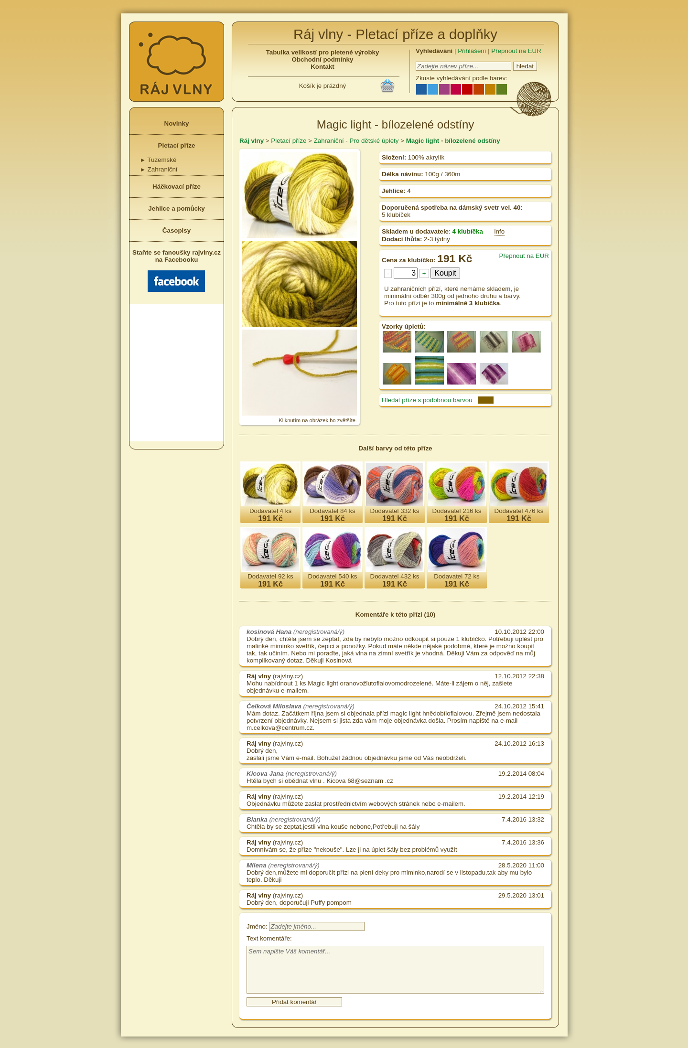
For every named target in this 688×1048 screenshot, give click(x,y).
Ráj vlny (251, 140)
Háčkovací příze (176, 186)
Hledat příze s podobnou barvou (427, 400)
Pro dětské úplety (373, 140)
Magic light (423, 140)
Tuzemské (158, 159)
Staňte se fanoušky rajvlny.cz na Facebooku (176, 270)
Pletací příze (176, 145)
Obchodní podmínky (323, 59)
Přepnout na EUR (516, 50)
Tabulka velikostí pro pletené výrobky (322, 52)
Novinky (176, 123)
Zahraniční (159, 169)
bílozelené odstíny (472, 140)
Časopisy (176, 230)
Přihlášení (472, 50)
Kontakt (322, 66)
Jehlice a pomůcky (176, 208)
